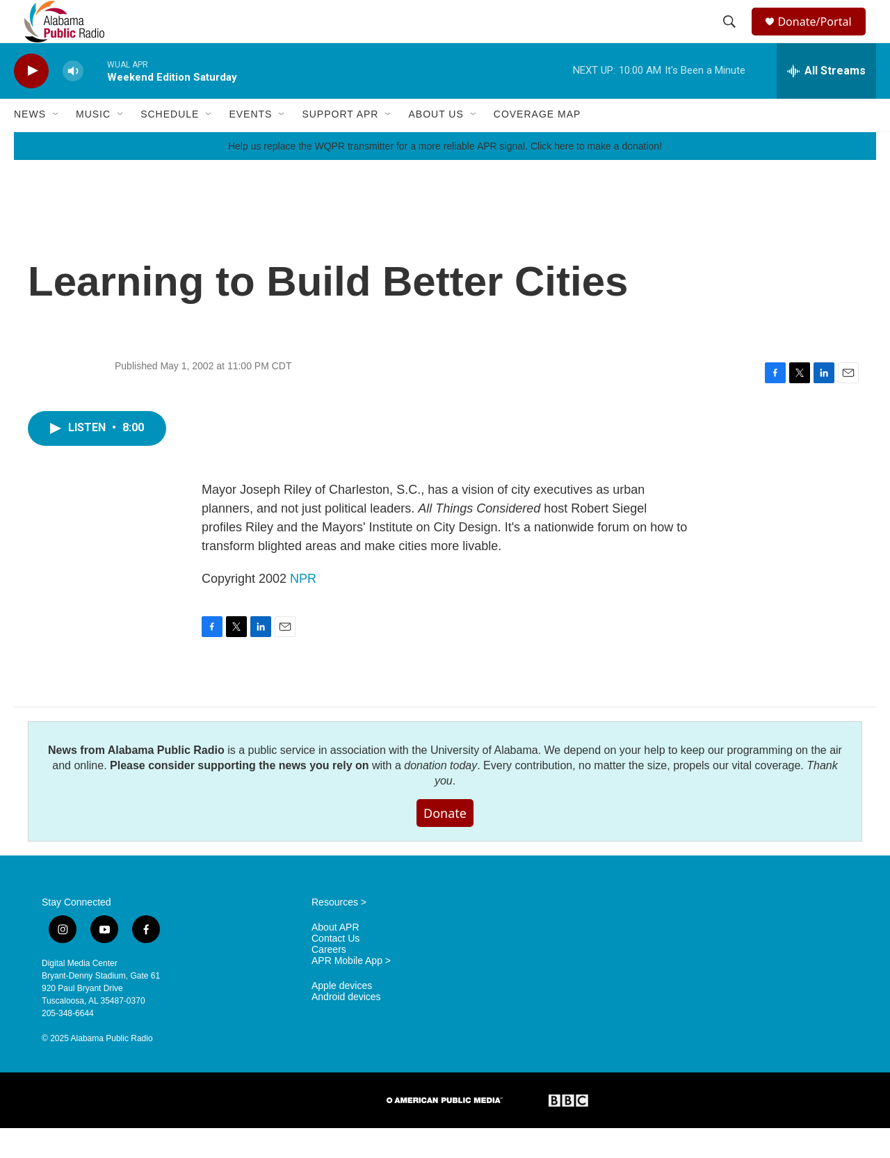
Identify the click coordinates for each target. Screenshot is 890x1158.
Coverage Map (537, 144)
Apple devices (342, 1016)
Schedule (169, 144)
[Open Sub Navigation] (56, 144)
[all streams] (826, 101)
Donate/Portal (820, 36)
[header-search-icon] (731, 37)
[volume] (73, 101)
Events (250, 144)
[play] (31, 101)
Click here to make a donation (595, 176)
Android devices (346, 1027)
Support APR (340, 144)
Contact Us (335, 968)
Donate (445, 843)
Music (93, 144)
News (30, 144)
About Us (435, 144)
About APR (335, 957)
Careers (329, 979)
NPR (303, 609)
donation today (440, 795)
